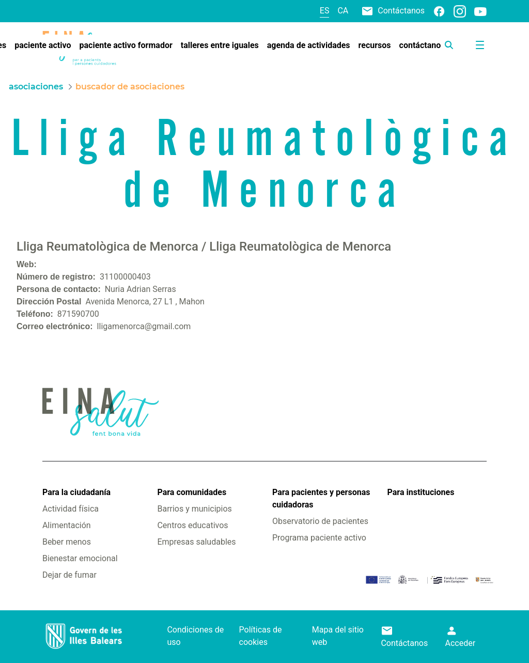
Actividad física (70, 509)
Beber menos (66, 542)
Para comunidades (191, 492)
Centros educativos (192, 525)
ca (342, 11)
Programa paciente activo (319, 538)
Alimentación (66, 525)
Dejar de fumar (69, 575)
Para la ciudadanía (76, 492)
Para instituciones (421, 492)
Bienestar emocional (80, 558)
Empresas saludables (196, 542)
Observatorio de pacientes (320, 521)
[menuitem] (42, 45)
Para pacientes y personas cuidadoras (321, 498)
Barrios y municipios (194, 509)
